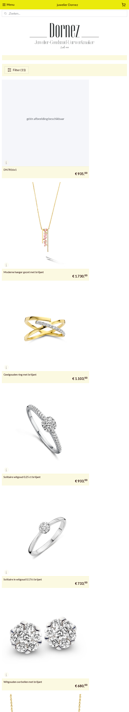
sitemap (53, 706)
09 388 (5, 646)
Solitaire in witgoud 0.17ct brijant (23, 295)
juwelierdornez (55, 548)
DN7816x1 (10, 143)
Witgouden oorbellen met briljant (87, 295)
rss (59, 706)
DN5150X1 (10, 524)
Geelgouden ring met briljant (20, 219)
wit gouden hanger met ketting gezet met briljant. (96, 372)
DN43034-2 (75, 448)
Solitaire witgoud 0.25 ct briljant (86, 219)
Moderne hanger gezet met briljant (88, 143)
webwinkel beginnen (71, 706)
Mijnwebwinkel (98, 706)
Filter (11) (16, 70)
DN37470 (9, 448)
